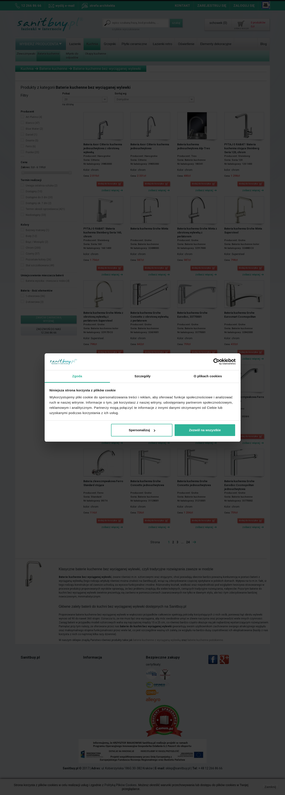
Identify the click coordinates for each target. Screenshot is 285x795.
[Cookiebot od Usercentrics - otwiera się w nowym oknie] (216, 362)
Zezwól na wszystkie (205, 430)
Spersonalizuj (142, 430)
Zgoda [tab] (77, 376)
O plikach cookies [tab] (208, 376)
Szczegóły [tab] (142, 376)
